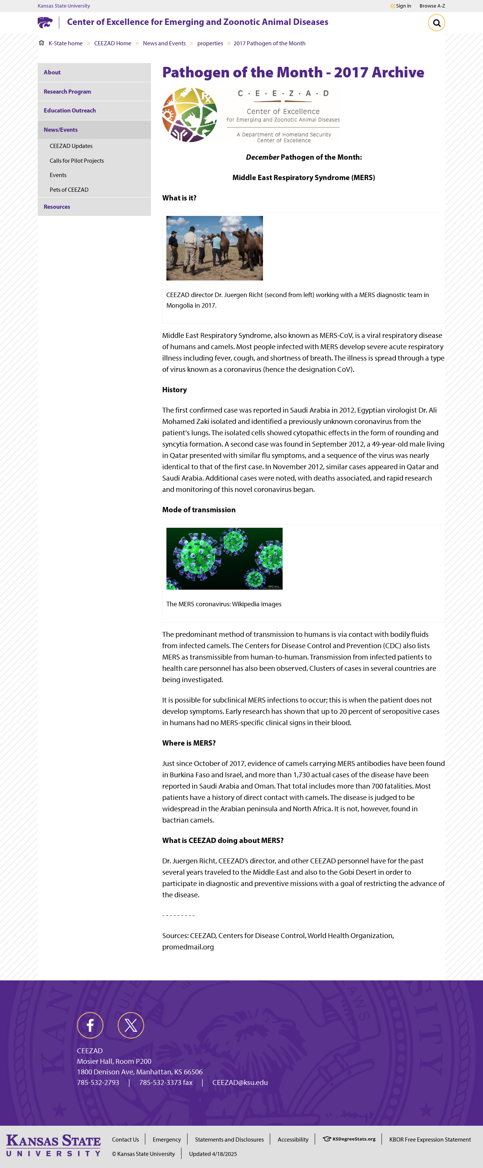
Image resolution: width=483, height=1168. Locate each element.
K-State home (61, 43)
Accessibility (293, 1139)
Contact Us (125, 1139)
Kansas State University (64, 6)
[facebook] (90, 1025)
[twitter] (131, 1025)
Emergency (167, 1139)
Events (58, 175)
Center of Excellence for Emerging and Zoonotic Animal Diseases (197, 21)
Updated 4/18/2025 (213, 1153)
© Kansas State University (143, 1153)
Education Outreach (70, 110)
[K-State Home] (45, 22)
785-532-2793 (98, 1082)
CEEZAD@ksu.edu (240, 1082)
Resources (57, 206)
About (52, 72)
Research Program (67, 91)
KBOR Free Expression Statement (430, 1139)
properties (210, 43)
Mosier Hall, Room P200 (114, 1061)
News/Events (61, 129)
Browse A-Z (432, 6)
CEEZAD (90, 1050)
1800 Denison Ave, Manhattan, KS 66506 (140, 1071)
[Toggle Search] (436, 22)
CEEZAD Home (112, 43)
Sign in (403, 6)
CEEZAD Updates (71, 145)
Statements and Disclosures (229, 1139)
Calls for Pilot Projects (77, 160)
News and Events (164, 43)
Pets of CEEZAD (69, 189)
